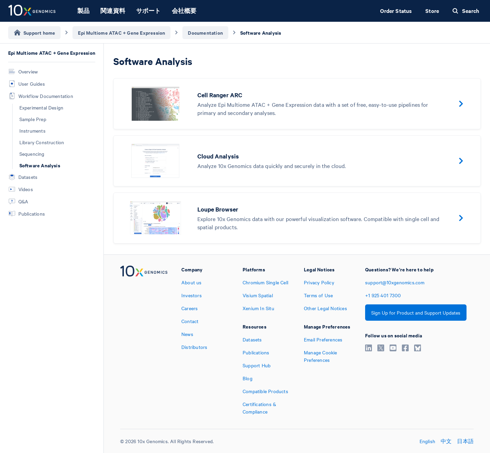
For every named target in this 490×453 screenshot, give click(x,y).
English (427, 441)
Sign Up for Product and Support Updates (415, 312)
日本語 (465, 441)
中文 (446, 441)
